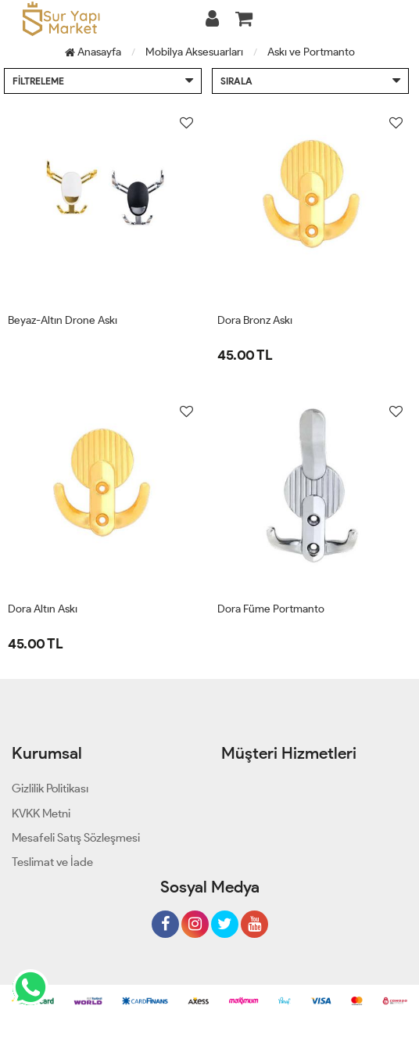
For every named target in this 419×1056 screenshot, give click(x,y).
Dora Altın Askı (42, 609)
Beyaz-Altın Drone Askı (62, 320)
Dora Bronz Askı (254, 320)
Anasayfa (93, 52)
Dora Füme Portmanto (270, 609)
